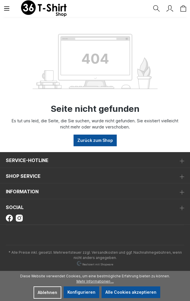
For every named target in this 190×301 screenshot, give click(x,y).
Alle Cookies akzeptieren (130, 292)
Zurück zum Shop (95, 140)
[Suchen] (156, 8)
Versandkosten (105, 252)
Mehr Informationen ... (95, 281)
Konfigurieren (81, 292)
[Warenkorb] (183, 8)
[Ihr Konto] (170, 8)
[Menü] (6, 8)
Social (15, 207)
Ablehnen (47, 292)
